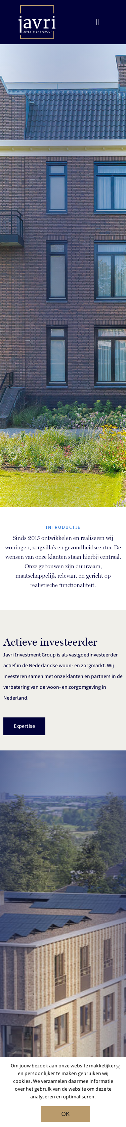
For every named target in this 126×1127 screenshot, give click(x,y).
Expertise (24, 726)
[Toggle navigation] (98, 22)
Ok (65, 1114)
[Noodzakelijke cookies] (117, 1067)
